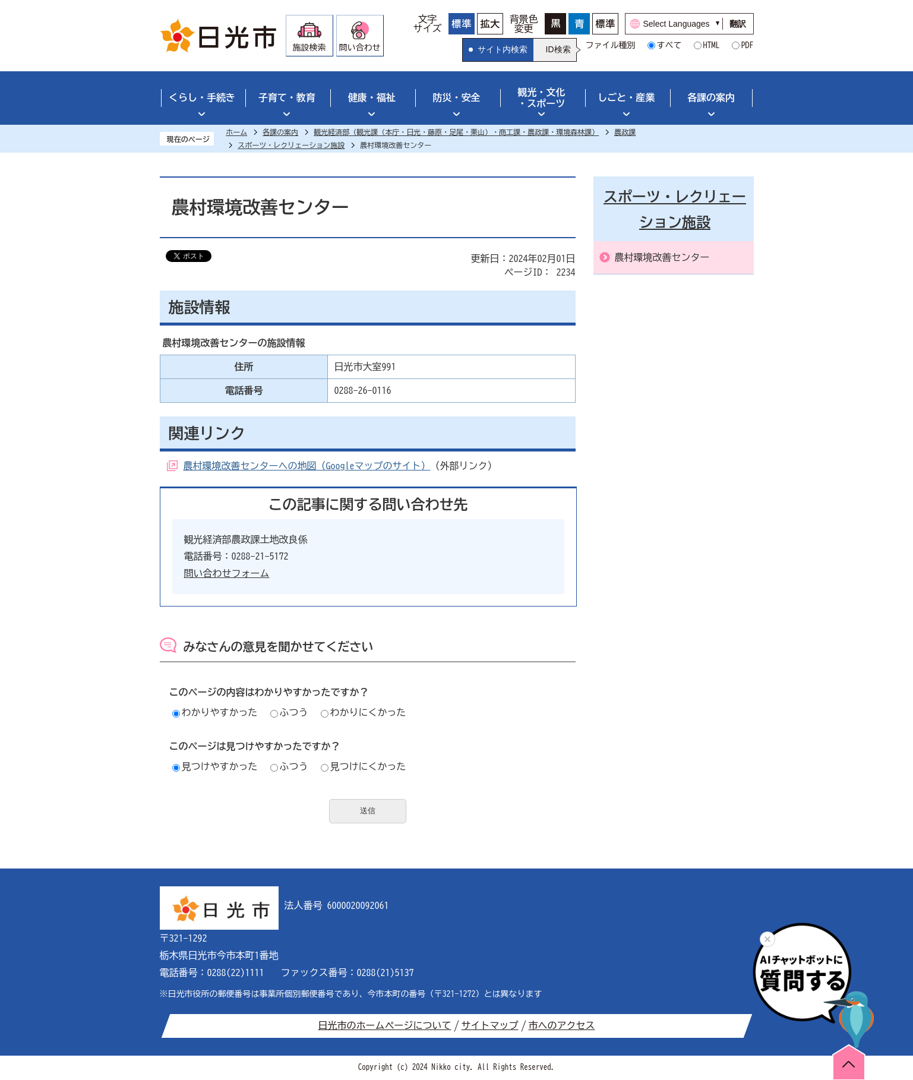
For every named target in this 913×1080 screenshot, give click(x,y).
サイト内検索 (502, 49)
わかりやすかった (215, 712)
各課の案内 (711, 97)
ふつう (289, 712)
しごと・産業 (626, 97)
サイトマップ (490, 1025)
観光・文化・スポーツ (541, 97)
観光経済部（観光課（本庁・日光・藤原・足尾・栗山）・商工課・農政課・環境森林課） (456, 131)
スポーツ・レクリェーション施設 (291, 145)
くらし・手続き (202, 97)
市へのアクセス (562, 1025)
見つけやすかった (215, 766)
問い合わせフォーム (227, 573)
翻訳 (737, 24)
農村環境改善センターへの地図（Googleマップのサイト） (307, 465)
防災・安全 (457, 97)
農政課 (625, 131)
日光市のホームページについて (384, 1025)
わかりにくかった (363, 712)
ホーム (236, 131)
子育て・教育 (286, 97)
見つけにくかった (363, 766)
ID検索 (558, 49)
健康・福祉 (372, 97)
